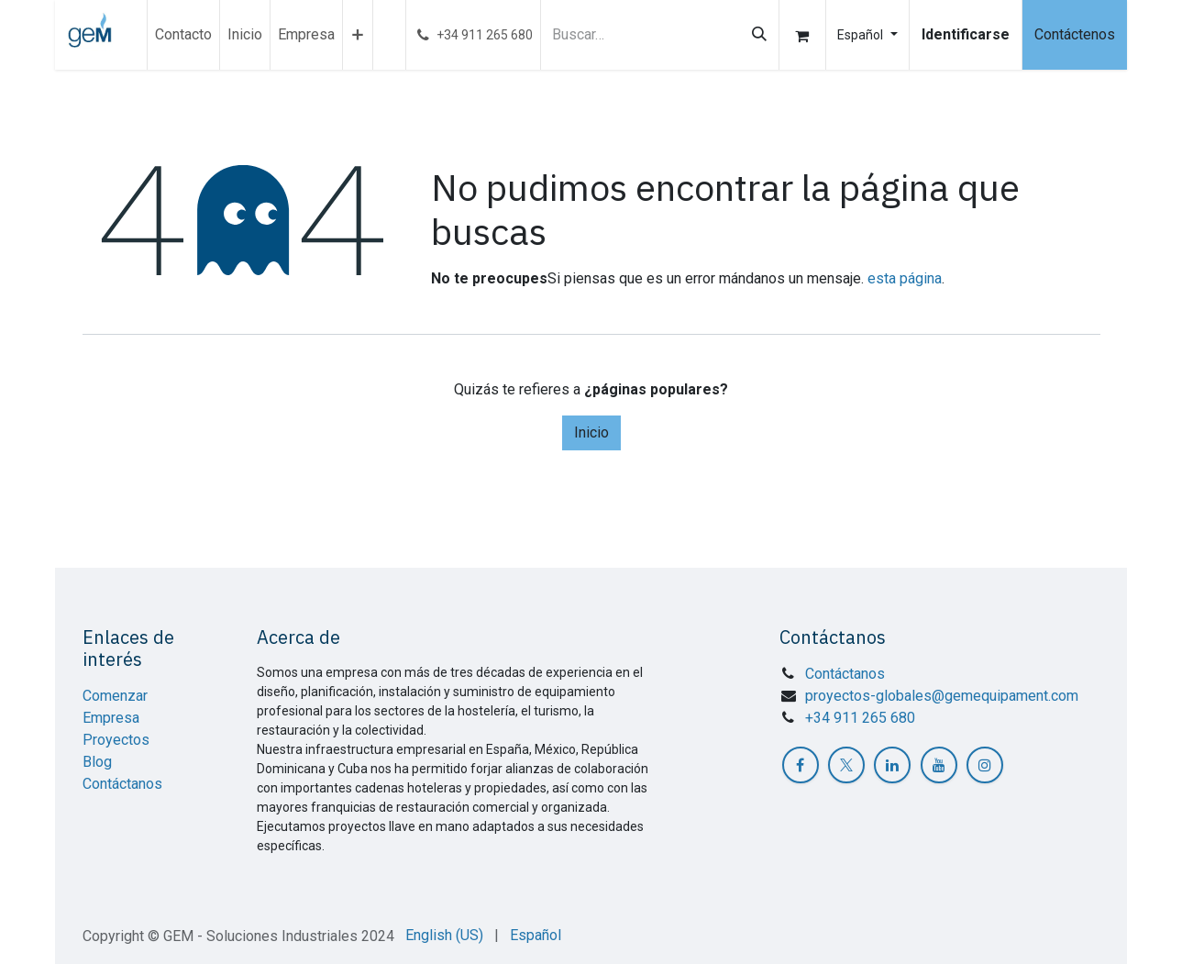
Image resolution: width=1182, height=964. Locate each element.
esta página (904, 278)
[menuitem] (183, 35)
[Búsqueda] (759, 35)
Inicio (591, 432)
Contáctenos (1074, 34)
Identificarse (966, 34)
